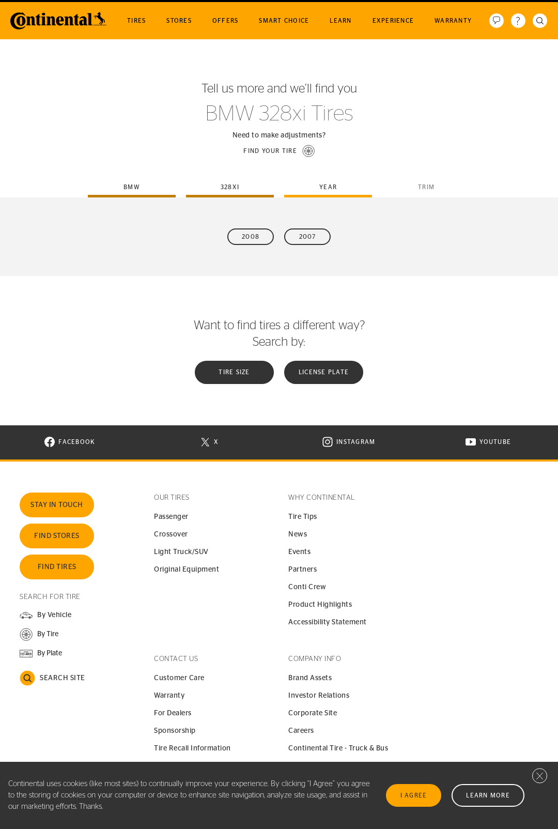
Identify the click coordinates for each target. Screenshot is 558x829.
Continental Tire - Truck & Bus (338, 748)
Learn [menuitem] (340, 21)
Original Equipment (186, 569)
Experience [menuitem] (393, 21)
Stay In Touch (56, 505)
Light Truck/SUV (181, 552)
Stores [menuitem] (179, 21)
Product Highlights (320, 604)
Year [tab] (328, 187)
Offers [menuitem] (225, 21)
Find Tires (57, 567)
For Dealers (173, 713)
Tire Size (234, 372)
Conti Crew (307, 587)
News (297, 534)
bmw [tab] (131, 187)
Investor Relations (318, 695)
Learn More (488, 795)
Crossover (171, 534)
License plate (324, 372)
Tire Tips (302, 516)
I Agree (413, 795)
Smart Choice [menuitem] (284, 21)
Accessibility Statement (327, 622)
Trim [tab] (426, 187)
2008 (250, 237)
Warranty (169, 695)
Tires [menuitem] (136, 21)
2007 (307, 237)
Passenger (171, 516)
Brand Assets (310, 678)
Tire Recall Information (192, 748)
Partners (302, 569)
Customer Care (179, 678)
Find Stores (57, 536)
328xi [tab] (230, 187)
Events (299, 552)
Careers (301, 730)
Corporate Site (312, 713)
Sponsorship (175, 730)
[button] (279, 151)
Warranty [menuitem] (453, 21)
